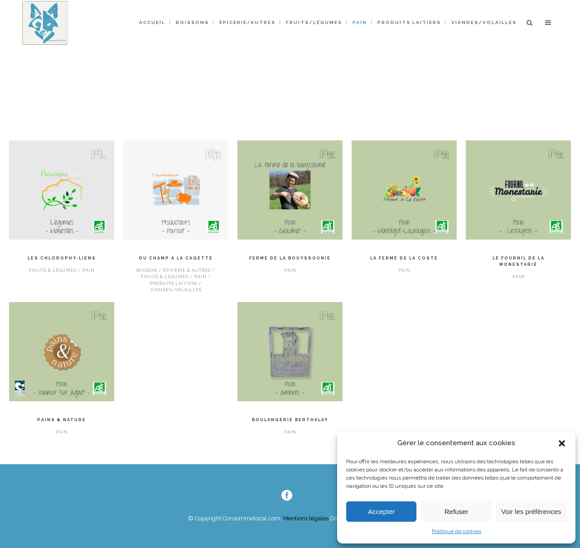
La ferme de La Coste (404, 258)
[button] (561, 443)
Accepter (381, 511)
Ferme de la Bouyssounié (290, 258)
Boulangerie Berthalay (290, 420)
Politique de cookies (456, 531)
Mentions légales (305, 518)
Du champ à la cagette (176, 258)
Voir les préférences (531, 511)
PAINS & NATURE (61, 420)
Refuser (457, 511)
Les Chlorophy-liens (62, 258)
